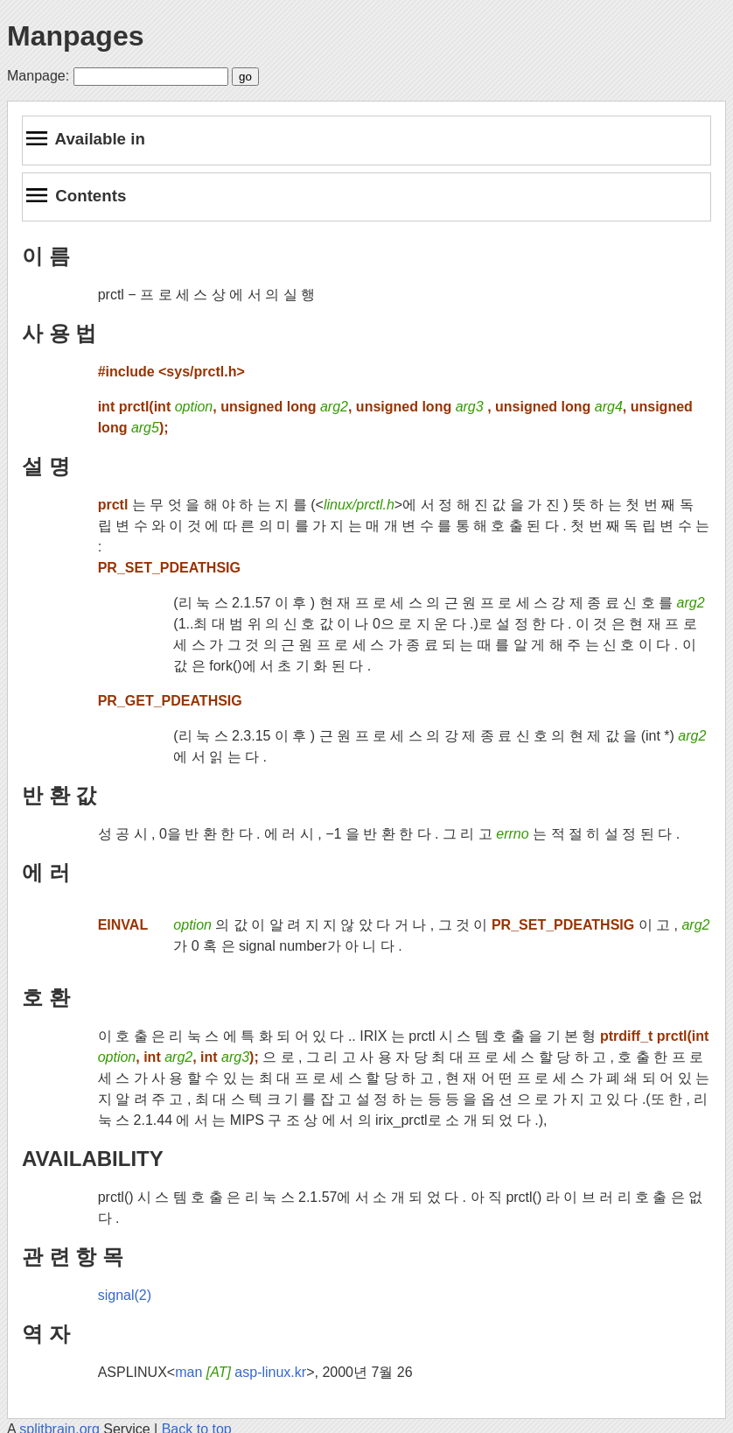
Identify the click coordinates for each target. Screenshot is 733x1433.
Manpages (75, 36)
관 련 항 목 (72, 1256)
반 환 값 (59, 795)
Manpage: (38, 75)
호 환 (46, 997)
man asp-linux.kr (240, 1372)
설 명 (46, 466)
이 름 (46, 256)
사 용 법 (59, 333)
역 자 (46, 1333)
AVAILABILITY (93, 1158)
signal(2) (124, 1295)
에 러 (46, 872)
